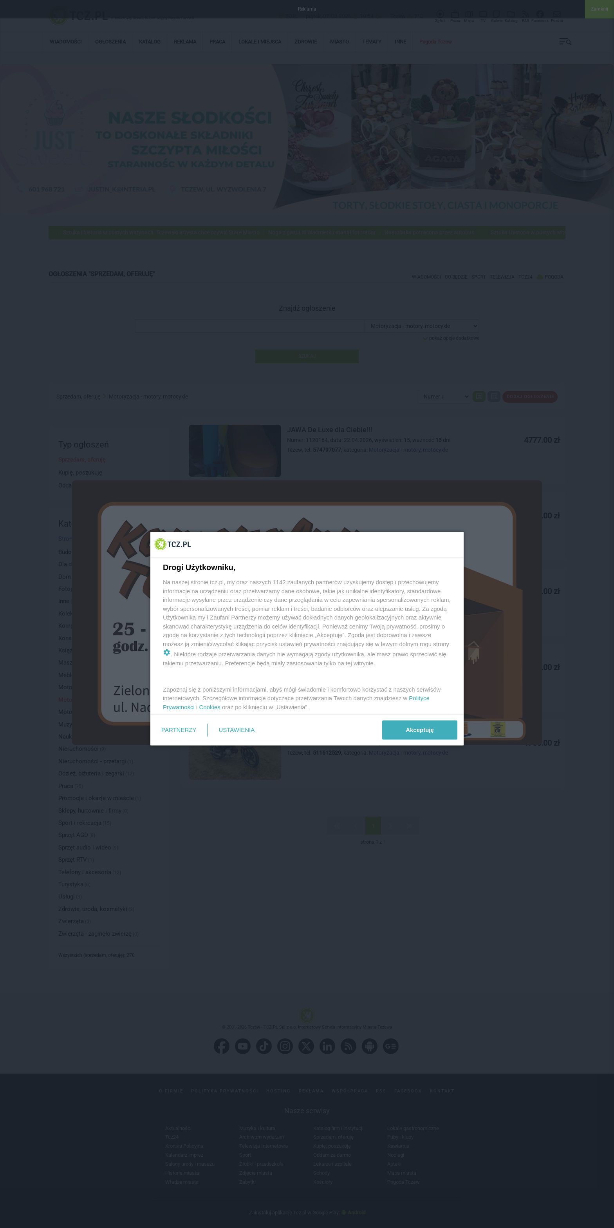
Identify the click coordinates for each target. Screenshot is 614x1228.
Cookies (209, 706)
